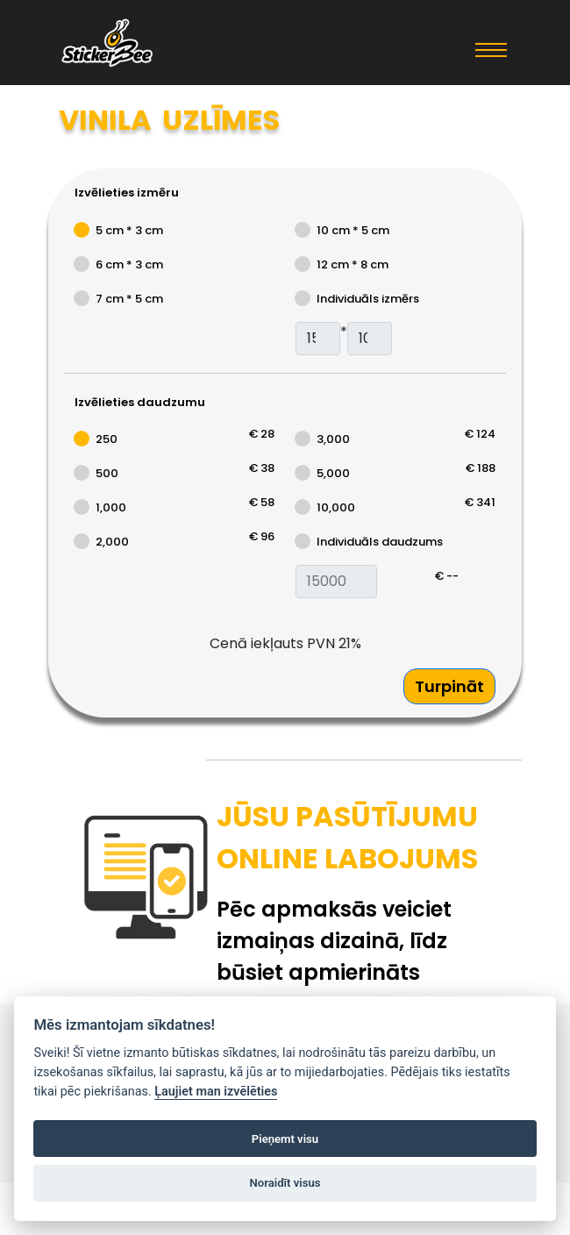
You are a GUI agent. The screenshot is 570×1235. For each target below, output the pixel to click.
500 (107, 473)
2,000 (112, 541)
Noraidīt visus (285, 1182)
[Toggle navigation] (491, 49)
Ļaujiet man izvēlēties (215, 1091)
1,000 (111, 507)
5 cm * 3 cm (129, 230)
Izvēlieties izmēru (127, 192)
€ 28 (261, 433)
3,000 (333, 439)
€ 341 (480, 502)
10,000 (336, 507)
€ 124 (480, 433)
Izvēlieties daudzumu (140, 402)
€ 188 (480, 468)
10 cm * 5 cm (353, 230)
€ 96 (261, 536)
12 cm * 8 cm (352, 264)
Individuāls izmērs (368, 298)
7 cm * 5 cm (129, 298)
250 (107, 439)
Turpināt (449, 686)
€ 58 (261, 502)
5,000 (333, 473)
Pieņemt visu (285, 1139)
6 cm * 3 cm (129, 264)
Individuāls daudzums (380, 541)
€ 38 (261, 468)
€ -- (447, 576)
